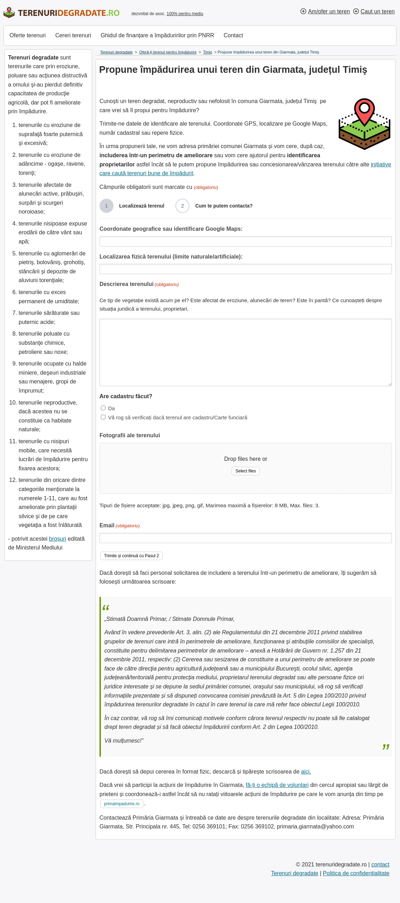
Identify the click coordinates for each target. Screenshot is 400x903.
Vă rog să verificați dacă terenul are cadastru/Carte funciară (177, 417)
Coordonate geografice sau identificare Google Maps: (171, 229)
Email (119, 526)
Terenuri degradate (294, 873)
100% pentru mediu (185, 13)
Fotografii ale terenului (129, 435)
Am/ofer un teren (329, 11)
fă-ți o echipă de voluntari (277, 785)
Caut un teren (378, 11)
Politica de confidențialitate (356, 873)
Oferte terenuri (27, 35)
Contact (233, 35)
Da (111, 408)
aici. (306, 772)
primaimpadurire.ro (122, 803)
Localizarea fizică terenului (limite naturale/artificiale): (171, 257)
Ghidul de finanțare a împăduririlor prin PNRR (157, 35)
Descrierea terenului (139, 284)
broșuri (57, 539)
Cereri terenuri (73, 35)
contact (380, 864)
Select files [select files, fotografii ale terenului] (246, 471)
